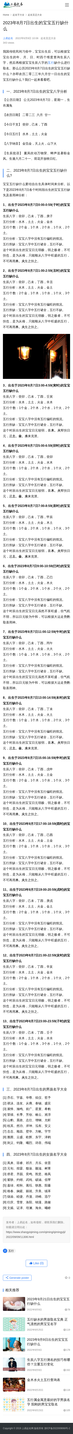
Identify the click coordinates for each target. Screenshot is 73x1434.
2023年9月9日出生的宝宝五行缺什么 (47, 1342)
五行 (51, 62)
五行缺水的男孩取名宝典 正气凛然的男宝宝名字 (47, 1322)
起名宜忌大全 (48, 38)
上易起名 (8, 38)
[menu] (67, 4)
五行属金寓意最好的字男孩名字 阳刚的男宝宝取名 (48, 1402)
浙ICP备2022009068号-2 (57, 1428)
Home (6, 14)
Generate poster (17, 1278)
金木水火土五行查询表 (43, 1380)
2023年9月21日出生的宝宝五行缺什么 (48, 1301)
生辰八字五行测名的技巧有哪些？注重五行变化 (48, 1362)
